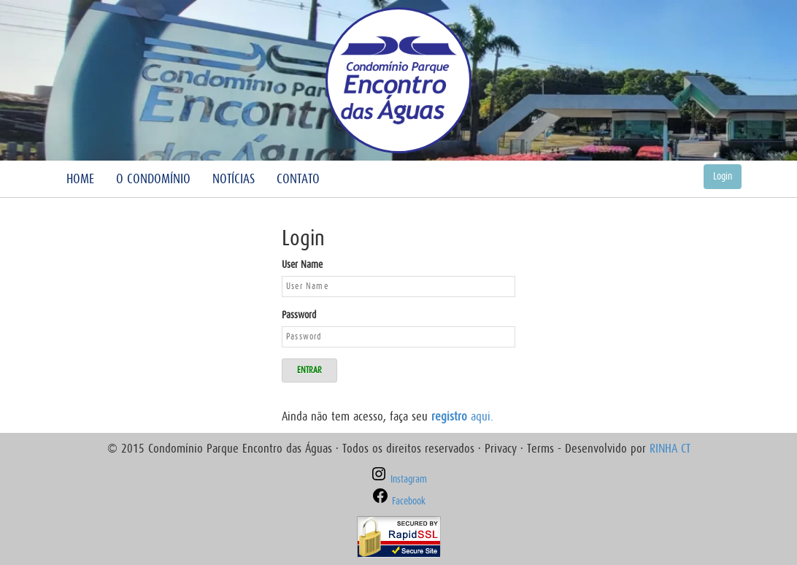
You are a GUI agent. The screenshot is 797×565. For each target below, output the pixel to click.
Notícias (233, 179)
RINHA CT (670, 449)
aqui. (462, 416)
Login (722, 176)
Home (80, 179)
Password (299, 315)
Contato (298, 179)
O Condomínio (153, 179)
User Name (302, 264)
